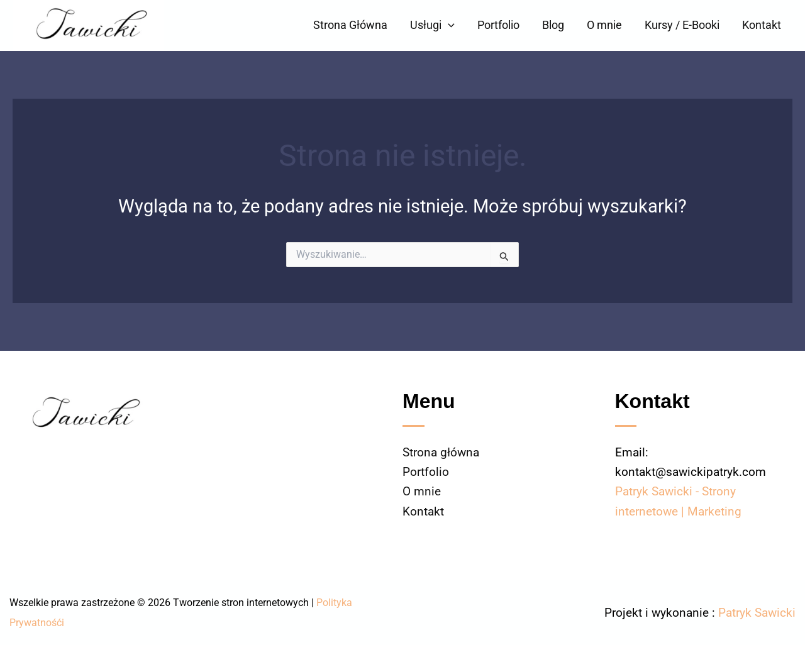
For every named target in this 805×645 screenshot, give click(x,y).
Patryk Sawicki (757, 612)
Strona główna (440, 452)
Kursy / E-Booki (682, 24)
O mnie (604, 24)
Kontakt (761, 24)
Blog (553, 24)
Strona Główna (350, 24)
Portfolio (498, 24)
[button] (448, 25)
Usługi (432, 25)
